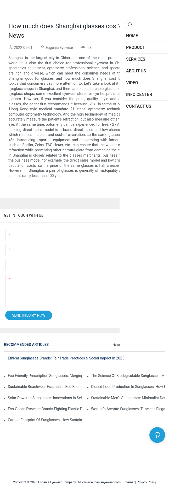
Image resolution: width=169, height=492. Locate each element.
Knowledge (154, 345)
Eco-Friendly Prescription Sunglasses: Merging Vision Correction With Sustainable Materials (45, 376)
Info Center (134, 345)
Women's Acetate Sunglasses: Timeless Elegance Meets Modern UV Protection (128, 409)
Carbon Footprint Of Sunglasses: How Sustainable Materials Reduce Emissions (45, 420)
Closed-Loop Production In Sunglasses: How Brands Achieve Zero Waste (128, 387)
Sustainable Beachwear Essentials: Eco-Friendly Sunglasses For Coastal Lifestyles (45, 387)
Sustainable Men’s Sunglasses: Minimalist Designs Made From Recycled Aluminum (128, 398)
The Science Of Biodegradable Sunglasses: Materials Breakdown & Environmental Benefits (128, 376)
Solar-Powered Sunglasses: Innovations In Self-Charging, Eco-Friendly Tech (45, 398)
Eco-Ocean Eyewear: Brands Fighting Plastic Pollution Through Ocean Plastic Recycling (45, 409)
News (117, 345)
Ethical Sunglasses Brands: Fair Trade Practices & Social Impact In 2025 (66, 358)
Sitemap (128, 482)
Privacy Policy (146, 482)
